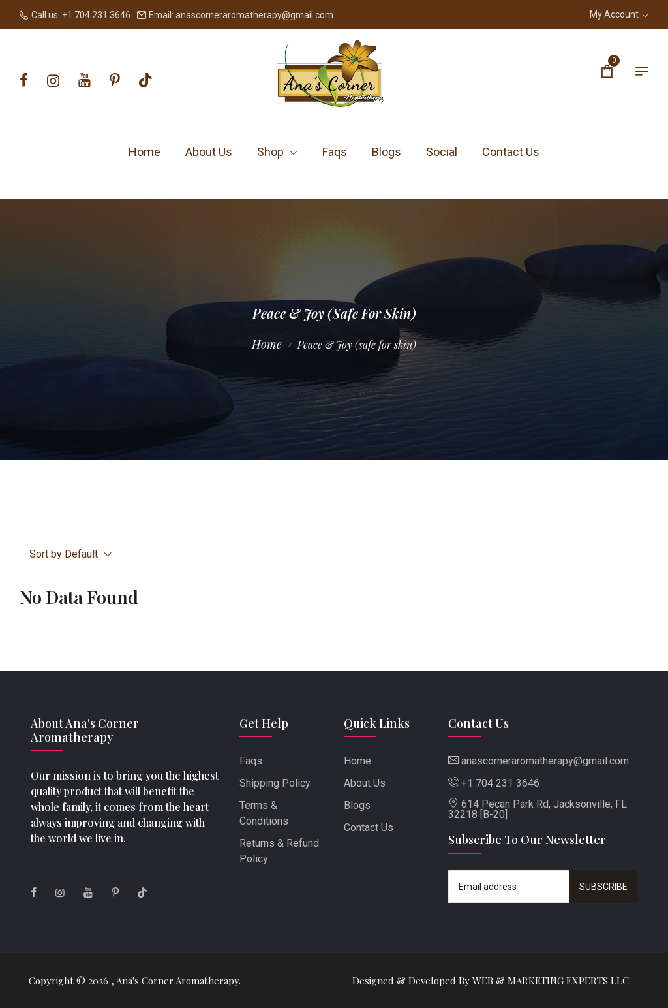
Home (144, 152)
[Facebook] (24, 81)
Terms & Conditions (263, 813)
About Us (208, 152)
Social (441, 152)
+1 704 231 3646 (96, 15)
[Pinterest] (115, 81)
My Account (619, 14)
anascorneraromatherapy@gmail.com (254, 15)
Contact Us (510, 152)
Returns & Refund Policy (279, 851)
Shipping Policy (275, 783)
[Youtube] (84, 81)
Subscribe (603, 886)
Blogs (386, 152)
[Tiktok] (145, 81)
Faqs (334, 152)
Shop (277, 152)
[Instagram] (53, 81)
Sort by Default (70, 554)
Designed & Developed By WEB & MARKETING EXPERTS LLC (490, 980)
